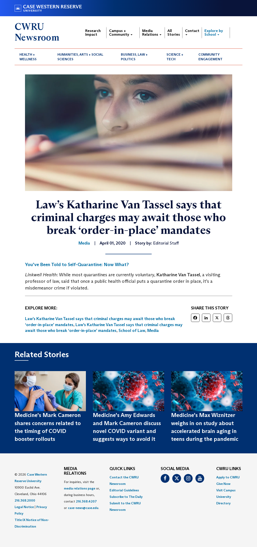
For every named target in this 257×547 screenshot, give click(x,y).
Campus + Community (120, 33)
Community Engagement (210, 56)
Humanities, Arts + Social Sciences (80, 56)
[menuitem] (34, 57)
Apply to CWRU (228, 477)
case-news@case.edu (83, 508)
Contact (192, 32)
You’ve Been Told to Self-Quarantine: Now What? (77, 264)
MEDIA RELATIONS (75, 471)
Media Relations (151, 33)
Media (153, 330)
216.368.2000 (25, 500)
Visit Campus (225, 490)
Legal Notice (24, 507)
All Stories (173, 33)
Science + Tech (174, 56)
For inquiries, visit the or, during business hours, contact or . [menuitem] (82, 495)
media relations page (79, 488)
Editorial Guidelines (124, 490)
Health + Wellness (28, 56)
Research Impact (93, 33)
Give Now (223, 484)
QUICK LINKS (122, 469)
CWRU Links (228, 469)
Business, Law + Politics (134, 56)
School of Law (132, 330)
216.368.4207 (86, 501)
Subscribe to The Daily (126, 497)
